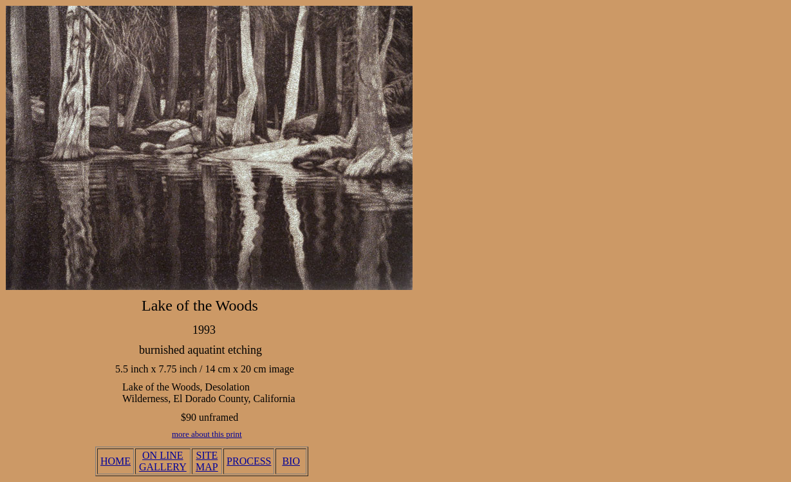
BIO (291, 461)
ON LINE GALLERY (163, 461)
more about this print (207, 434)
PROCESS (249, 461)
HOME (115, 461)
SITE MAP (207, 461)
